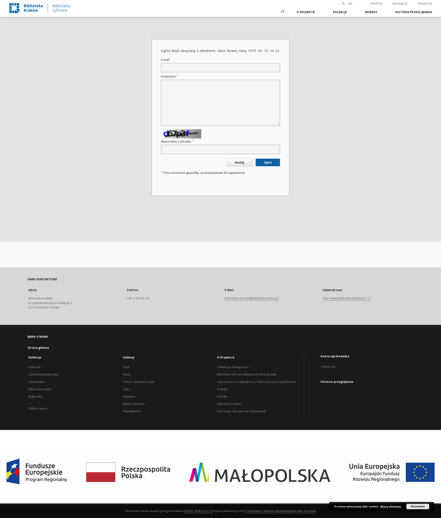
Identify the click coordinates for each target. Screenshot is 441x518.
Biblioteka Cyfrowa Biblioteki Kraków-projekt (246, 374)
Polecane (34, 367)
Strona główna (38, 348)
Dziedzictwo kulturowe (43, 374)
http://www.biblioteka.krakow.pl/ (347, 298)
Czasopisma (36, 382)
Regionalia (35, 396)
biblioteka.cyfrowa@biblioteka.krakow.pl (252, 298)
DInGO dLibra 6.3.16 (198, 511)
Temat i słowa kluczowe (138, 382)
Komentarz (169, 76)
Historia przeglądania (413, 12)
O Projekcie (306, 12)
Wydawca (129, 396)
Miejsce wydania (133, 404)
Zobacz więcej (38, 408)
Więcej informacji (390, 506)
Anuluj (239, 162)
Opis (126, 389)
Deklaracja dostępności (233, 367)
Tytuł (126, 367)
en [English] (350, 3)
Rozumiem (418, 506)
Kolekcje (340, 12)
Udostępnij (399, 4)
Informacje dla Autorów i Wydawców (241, 411)
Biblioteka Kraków (229, 404)
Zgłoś (268, 162)
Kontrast (376, 3)
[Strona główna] (282, 12)
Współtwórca (131, 411)
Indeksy (371, 12)
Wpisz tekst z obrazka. (177, 141)
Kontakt (222, 396)
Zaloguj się (424, 3)
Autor (126, 374)
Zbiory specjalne (39, 389)
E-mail (165, 60)
